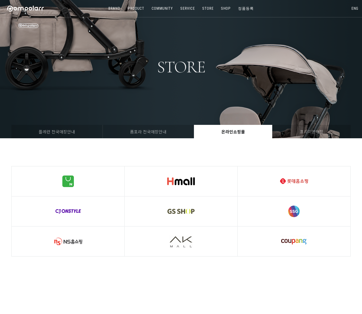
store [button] (208, 8)
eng (354, 8)
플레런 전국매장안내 (57, 132)
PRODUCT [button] (136, 8)
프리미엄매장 (311, 132)
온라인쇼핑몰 (233, 132)
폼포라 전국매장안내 (148, 132)
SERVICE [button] (187, 8)
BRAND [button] (114, 8)
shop (226, 8)
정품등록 (246, 8)
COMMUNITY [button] (162, 8)
